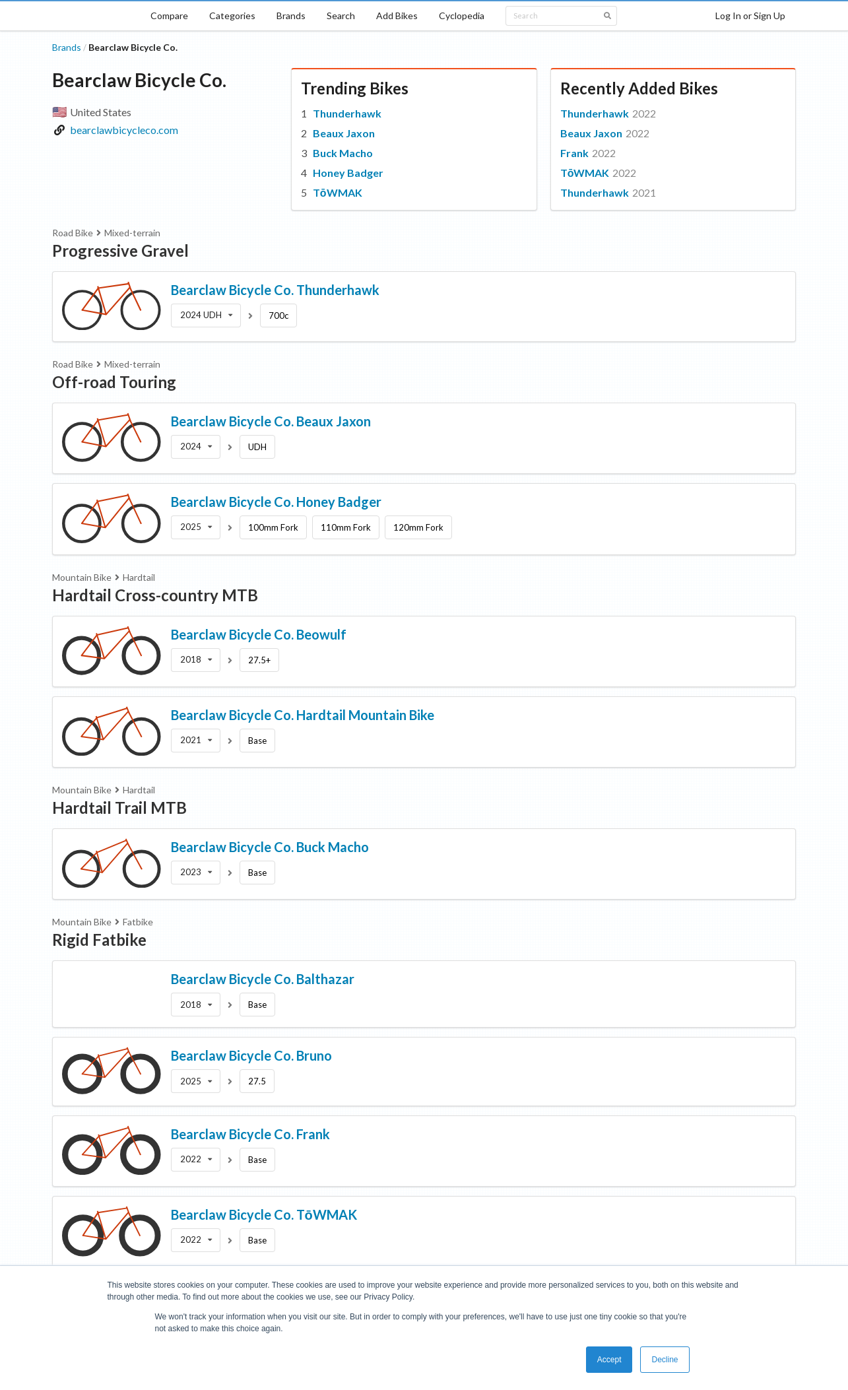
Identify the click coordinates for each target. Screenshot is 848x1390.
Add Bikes (397, 15)
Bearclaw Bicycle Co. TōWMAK (264, 1214)
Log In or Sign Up (750, 15)
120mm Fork (418, 527)
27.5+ (259, 660)
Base (257, 740)
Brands (291, 15)
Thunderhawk (347, 113)
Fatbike (138, 921)
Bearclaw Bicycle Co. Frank (250, 1134)
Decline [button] (664, 1359)
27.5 (257, 1081)
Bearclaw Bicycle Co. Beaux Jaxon (271, 421)
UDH (257, 447)
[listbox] (206, 315)
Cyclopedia (461, 15)
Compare (169, 15)
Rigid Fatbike (99, 939)
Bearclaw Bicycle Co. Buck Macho (270, 847)
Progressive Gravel (120, 250)
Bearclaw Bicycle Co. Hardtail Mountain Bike (302, 715)
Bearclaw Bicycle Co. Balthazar (262, 979)
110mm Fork (346, 527)
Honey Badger (348, 172)
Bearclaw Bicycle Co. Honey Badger (276, 502)
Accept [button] (609, 1359)
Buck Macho (343, 153)
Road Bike (72, 232)
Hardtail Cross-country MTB (155, 595)
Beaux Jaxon (344, 133)
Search (341, 15)
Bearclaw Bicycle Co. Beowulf (258, 634)
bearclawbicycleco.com (124, 129)
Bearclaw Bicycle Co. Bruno (251, 1055)
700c (278, 315)
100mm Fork (273, 527)
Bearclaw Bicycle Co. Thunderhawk (275, 290)
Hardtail (139, 577)
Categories (232, 15)
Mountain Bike (82, 577)
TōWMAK (337, 192)
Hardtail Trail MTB (119, 807)
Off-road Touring (114, 381)
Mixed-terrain (132, 232)
